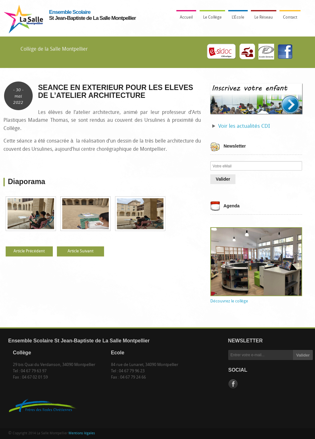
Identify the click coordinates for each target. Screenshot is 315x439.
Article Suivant (80, 251)
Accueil (186, 17)
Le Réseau (263, 17)
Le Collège (211, 19)
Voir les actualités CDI (244, 126)
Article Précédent (29, 251)
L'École (236, 19)
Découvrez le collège (229, 301)
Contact (290, 17)
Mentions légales (82, 433)
